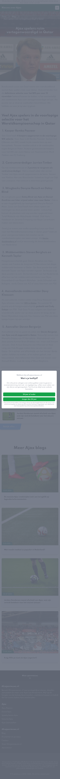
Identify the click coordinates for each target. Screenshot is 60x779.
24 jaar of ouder (29, 394)
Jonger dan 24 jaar (29, 399)
